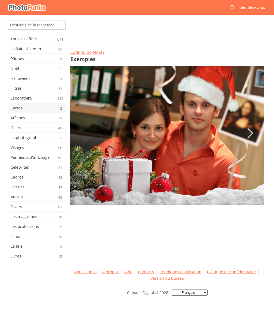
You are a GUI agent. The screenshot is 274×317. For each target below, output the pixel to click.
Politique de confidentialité (231, 271)
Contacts (146, 271)
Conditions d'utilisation (180, 271)
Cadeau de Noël (86, 52)
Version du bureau (167, 278)
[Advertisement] (167, 34)
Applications (85, 271)
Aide (128, 271)
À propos (110, 271)
